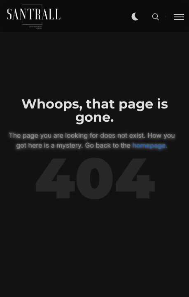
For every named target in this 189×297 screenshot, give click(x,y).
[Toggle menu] (174, 16)
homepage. (150, 145)
